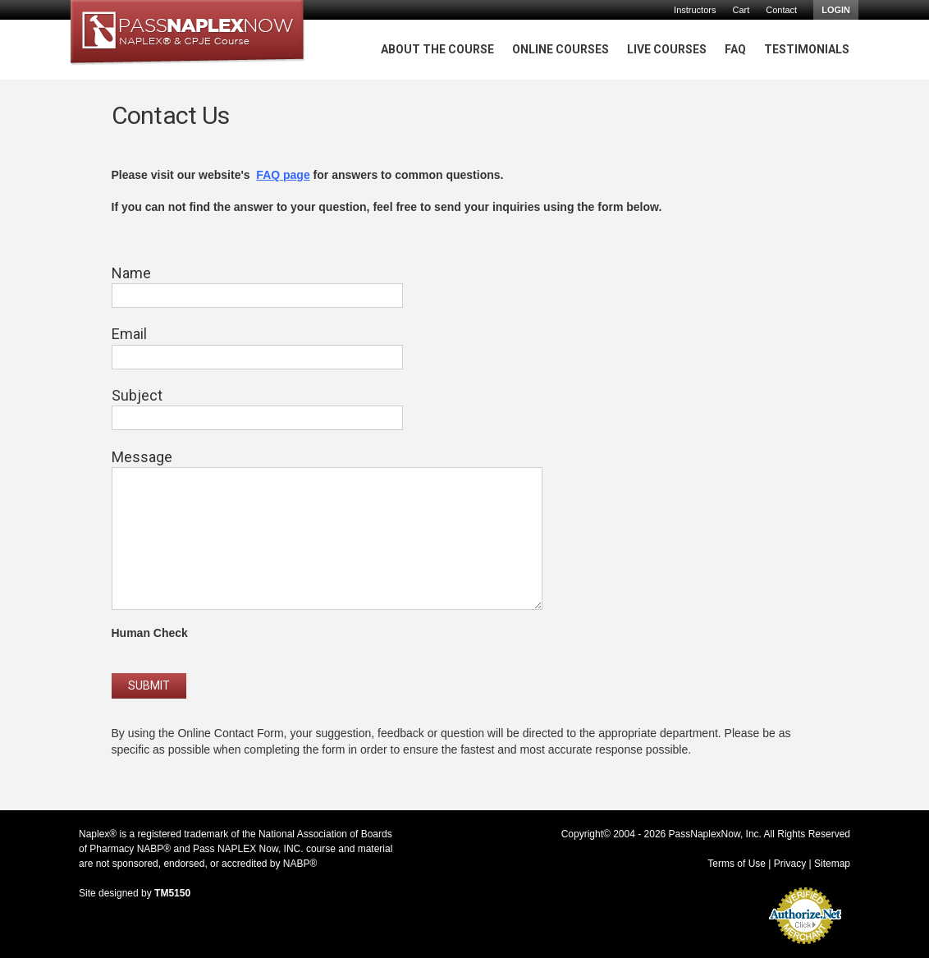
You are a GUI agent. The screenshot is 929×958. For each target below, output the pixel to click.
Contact (781, 10)
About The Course (437, 49)
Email (129, 333)
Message (142, 456)
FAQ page (282, 174)
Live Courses (667, 49)
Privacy (790, 863)
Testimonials (806, 49)
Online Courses (560, 49)
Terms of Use (736, 863)
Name (131, 273)
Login (835, 10)
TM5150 (172, 893)
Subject (137, 395)
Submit (149, 685)
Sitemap (832, 863)
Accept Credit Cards (805, 949)
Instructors (695, 10)
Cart (740, 10)
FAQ (735, 49)
